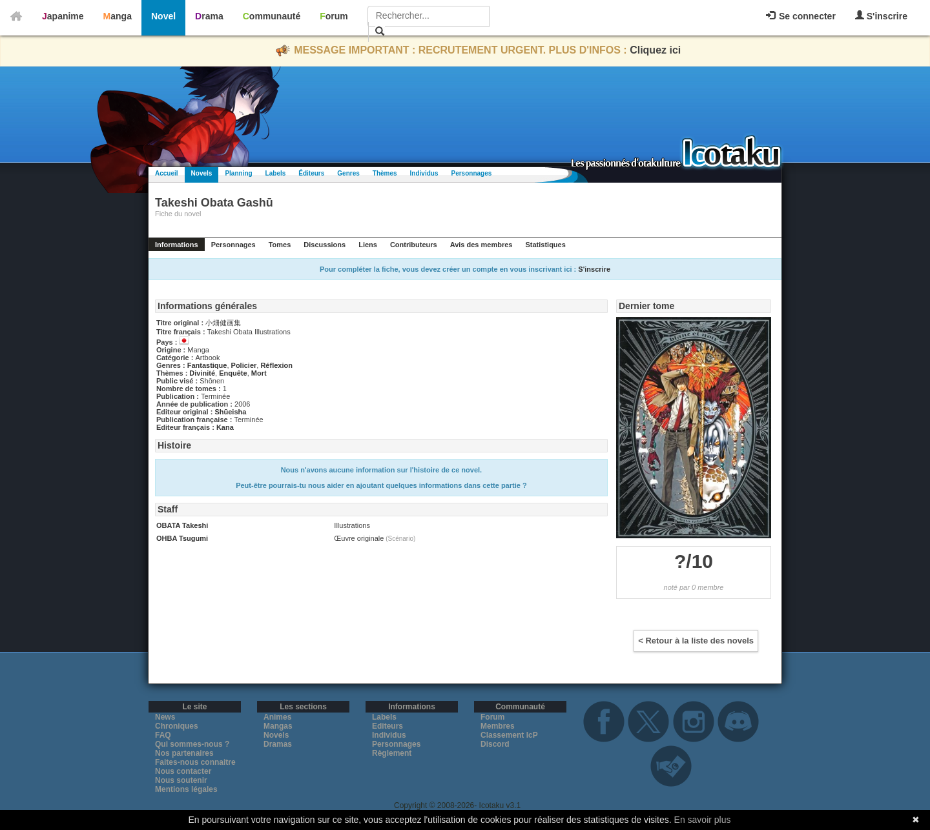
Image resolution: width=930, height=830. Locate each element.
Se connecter (801, 16)
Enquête (233, 373)
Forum (334, 16)
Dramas (278, 744)
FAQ (163, 735)
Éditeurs (311, 173)
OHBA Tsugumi (182, 538)
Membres (497, 726)
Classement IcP (509, 735)
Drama (209, 16)
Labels (275, 173)
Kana (225, 427)
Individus (424, 173)
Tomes (280, 244)
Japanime (63, 16)
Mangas (278, 726)
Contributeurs (413, 244)
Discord (495, 744)
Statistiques (545, 244)
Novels (201, 173)
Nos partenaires (184, 753)
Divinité (202, 373)
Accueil (166, 173)
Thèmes (385, 173)
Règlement (391, 753)
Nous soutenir (181, 780)
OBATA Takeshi (182, 525)
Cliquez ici (655, 50)
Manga (117, 16)
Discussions (325, 244)
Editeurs (387, 726)
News (165, 717)
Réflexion (276, 365)
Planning (238, 173)
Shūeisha (230, 412)
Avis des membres (481, 244)
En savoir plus (702, 820)
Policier (244, 365)
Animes (277, 717)
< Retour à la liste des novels (696, 640)
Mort (259, 373)
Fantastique (207, 365)
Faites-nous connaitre (195, 762)
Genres (348, 173)
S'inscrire (881, 15)
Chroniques (176, 726)
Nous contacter (183, 771)
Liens (367, 244)
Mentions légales (186, 789)
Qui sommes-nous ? (192, 744)
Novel (163, 16)
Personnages (471, 173)
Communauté (271, 16)
